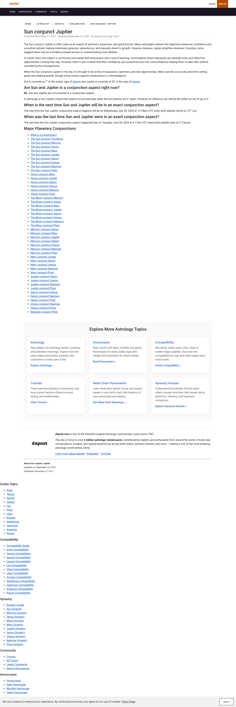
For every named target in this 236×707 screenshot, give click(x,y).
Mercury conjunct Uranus (45, 245)
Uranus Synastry (16, 636)
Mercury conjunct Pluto (43, 253)
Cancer (136, 81)
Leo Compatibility (17, 565)
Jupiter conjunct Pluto (43, 288)
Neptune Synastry (17, 640)
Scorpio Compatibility (19, 577)
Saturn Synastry (16, 632)
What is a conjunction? (43, 135)
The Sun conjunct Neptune (45, 166)
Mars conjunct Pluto (42, 272)
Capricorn (12, 525)
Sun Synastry (14, 609)
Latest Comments (17, 664)
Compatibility (164, 342)
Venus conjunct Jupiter (43, 178)
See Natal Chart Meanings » (109, 402)
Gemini (77, 81)
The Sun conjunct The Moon (46, 139)
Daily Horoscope (16, 684)
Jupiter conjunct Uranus (44, 280)
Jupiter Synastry (16, 628)
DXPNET (15, 3)
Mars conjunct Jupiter (43, 256)
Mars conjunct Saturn (42, 260)
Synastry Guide (15, 605)
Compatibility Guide (18, 545)
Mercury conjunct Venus (44, 229)
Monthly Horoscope (18, 688)
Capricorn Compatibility (20, 585)
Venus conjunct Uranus (43, 186)
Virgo (10, 509)
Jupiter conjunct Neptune (45, 284)
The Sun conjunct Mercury (45, 142)
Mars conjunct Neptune (44, 268)
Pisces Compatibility (18, 592)
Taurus (11, 494)
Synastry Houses (167, 383)
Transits (36, 383)
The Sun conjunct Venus (44, 146)
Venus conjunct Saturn (43, 182)
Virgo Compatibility (18, 569)
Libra (9, 513)
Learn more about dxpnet (69, 453)
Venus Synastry (15, 616)
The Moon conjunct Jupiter (46, 209)
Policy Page (128, 701)
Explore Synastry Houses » (170, 406)
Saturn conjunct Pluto (43, 300)
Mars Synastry (15, 624)
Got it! (226, 702)
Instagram (92, 453)
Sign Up (222, 4)
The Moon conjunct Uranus (46, 217)
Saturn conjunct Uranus (44, 292)
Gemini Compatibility (19, 557)
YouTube (106, 453)
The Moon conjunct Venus (45, 201)
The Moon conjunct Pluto (45, 225)
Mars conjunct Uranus (43, 264)
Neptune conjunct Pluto (44, 311)
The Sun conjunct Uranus (44, 162)
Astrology (37, 342)
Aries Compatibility (18, 549)
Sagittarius (13, 521)
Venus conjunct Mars (42, 174)
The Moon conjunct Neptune (47, 221)
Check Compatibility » (168, 365)
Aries (10, 490)
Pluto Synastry (15, 644)
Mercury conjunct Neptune (45, 249)
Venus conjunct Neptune (44, 190)
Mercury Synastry (17, 612)
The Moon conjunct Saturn (45, 213)
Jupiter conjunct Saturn (44, 276)
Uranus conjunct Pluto (43, 308)
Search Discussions (18, 668)
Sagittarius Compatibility (21, 581)
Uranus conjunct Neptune (45, 304)
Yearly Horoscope (17, 692)
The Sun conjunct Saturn (44, 158)
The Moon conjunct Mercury (46, 197)
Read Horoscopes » (104, 361)
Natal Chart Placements (109, 383)
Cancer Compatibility (19, 561)
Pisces (10, 533)
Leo (9, 506)
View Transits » (40, 402)
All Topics (12, 660)
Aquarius (12, 529)
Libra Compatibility (17, 573)
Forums (11, 656)
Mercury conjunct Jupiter (44, 237)
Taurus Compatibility (19, 553)
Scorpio (11, 517)
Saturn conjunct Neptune (44, 296)
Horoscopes (101, 342)
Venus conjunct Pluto (42, 194)
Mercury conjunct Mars (43, 233)
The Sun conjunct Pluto (43, 170)
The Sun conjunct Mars (43, 150)
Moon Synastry (15, 620)
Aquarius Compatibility (20, 589)
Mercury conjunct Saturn (44, 241)
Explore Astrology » (42, 365)
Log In (212, 4)
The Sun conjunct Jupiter (44, 154)
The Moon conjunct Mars (45, 205)
